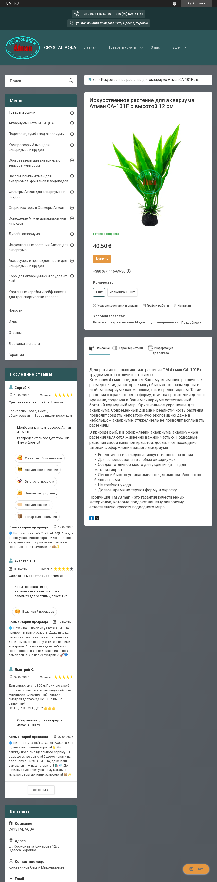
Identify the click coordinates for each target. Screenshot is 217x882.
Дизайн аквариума (24, 234)
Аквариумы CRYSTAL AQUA (31, 123)
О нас (155, 47)
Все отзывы (41, 790)
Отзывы (15, 333)
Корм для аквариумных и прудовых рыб (38, 278)
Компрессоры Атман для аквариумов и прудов (29, 147)
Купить (102, 259)
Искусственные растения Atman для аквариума (38, 247)
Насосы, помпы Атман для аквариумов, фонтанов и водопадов (38, 178)
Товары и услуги (122, 47)
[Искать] (71, 81)
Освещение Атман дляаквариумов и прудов (37, 220)
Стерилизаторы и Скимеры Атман (36, 208)
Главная (89, 47)
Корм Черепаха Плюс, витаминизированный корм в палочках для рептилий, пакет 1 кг (41, 591)
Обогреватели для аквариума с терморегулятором (34, 162)
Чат (196, 869)
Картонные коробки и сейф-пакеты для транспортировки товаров (37, 294)
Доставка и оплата (24, 343)
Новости (15, 310)
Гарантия (16, 355)
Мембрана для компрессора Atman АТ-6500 (44, 430)
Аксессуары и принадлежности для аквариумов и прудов (38, 263)
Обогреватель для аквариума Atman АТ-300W (39, 722)
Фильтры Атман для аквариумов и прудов (37, 194)
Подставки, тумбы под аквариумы (36, 134)
